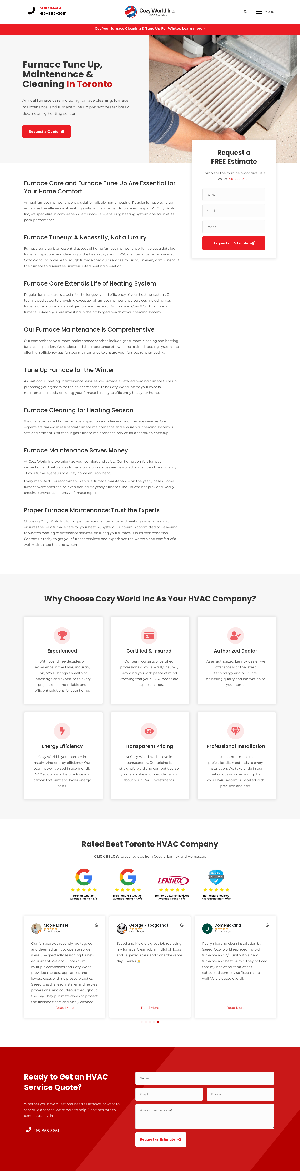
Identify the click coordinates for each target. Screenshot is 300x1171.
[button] (46, 131)
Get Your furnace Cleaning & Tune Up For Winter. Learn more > (150, 27)
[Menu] (265, 11)
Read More (65, 1007)
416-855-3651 (239, 178)
